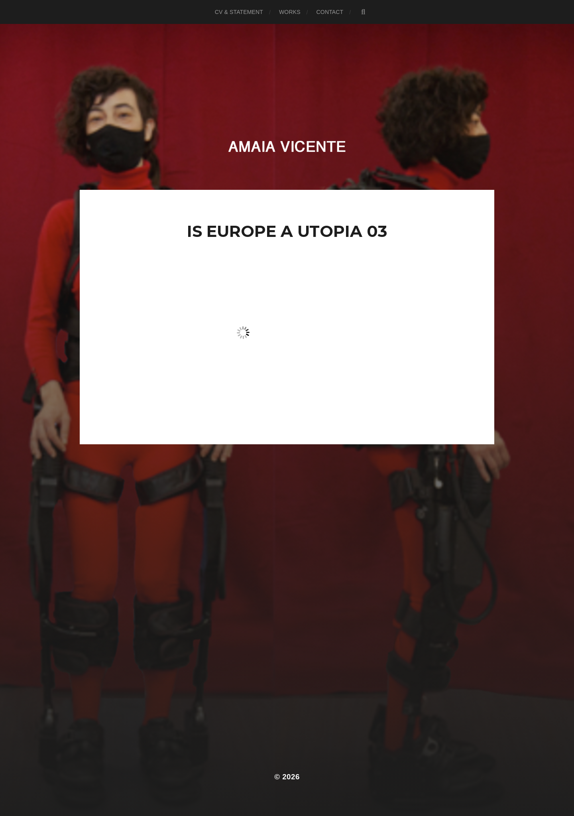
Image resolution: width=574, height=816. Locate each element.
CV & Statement (239, 12)
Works (290, 12)
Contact (330, 12)
